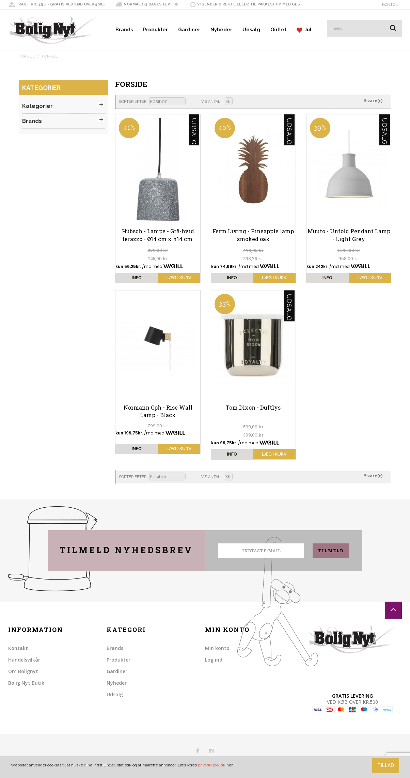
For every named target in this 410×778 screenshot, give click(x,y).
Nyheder (221, 29)
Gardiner (189, 29)
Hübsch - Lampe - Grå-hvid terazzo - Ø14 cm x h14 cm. (158, 234)
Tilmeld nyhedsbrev (126, 550)
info (137, 277)
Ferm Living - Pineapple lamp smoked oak (253, 234)
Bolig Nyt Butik (26, 683)
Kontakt (18, 648)
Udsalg (251, 29)
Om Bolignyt (23, 671)
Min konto (217, 648)
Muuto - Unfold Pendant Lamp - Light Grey (349, 234)
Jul (304, 30)
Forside (27, 56)
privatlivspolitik (211, 765)
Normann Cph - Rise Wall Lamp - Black (158, 411)
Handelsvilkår (24, 659)
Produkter (155, 29)
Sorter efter (132, 101)
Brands (124, 29)
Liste (249, 101)
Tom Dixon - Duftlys (253, 407)
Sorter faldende (192, 102)
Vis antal (210, 101)
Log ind (213, 659)
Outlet (278, 29)
